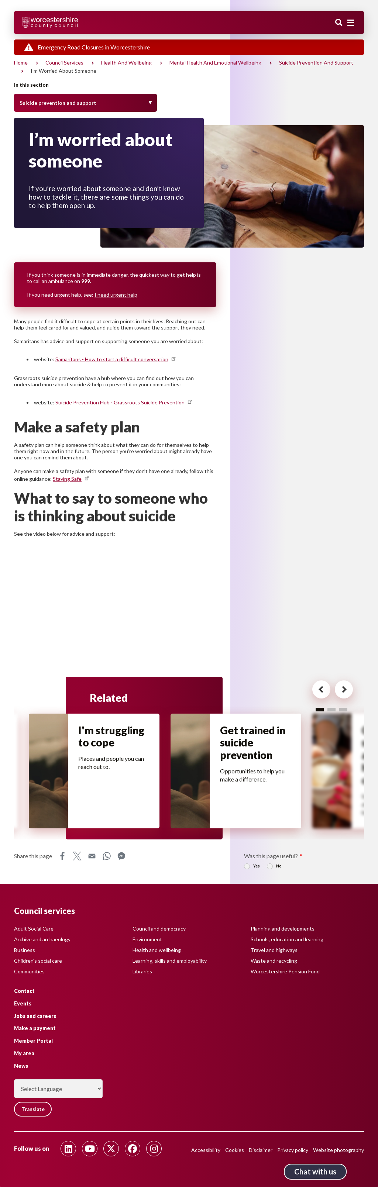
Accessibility (205, 1150)
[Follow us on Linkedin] (68, 1148)
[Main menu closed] (350, 22)
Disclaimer (260, 1150)
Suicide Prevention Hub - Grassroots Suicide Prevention (124, 402)
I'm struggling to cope (112, 737)
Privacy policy (292, 1150)
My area (24, 1053)
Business (24, 949)
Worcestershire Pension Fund (285, 971)
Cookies (234, 1150)
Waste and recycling (274, 960)
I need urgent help (115, 294)
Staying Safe (71, 479)
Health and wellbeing (126, 62)
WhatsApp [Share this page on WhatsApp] (106, 857)
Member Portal (33, 1041)
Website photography (338, 1150)
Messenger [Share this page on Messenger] (121, 857)
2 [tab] (331, 709)
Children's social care (38, 960)
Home (21, 62)
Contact (24, 990)
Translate (34, 1109)
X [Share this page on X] (77, 857)
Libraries (142, 971)
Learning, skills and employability (170, 960)
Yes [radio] (256, 867)
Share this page (33, 857)
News (21, 1065)
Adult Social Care (34, 928)
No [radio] (279, 867)
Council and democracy (159, 928)
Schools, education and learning (287, 939)
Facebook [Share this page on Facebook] (62, 857)
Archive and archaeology (42, 939)
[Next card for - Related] (339, 690)
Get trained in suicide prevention (253, 743)
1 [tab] (320, 709)
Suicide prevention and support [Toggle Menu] (58, 103)
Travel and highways (274, 949)
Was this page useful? (271, 857)
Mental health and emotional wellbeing (215, 62)
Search (338, 23)
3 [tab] (343, 709)
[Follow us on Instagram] (154, 1148)
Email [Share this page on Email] (91, 857)
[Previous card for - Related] (314, 690)
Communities (29, 971)
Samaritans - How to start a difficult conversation (116, 359)
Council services (64, 62)
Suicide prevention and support (316, 62)
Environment (147, 939)
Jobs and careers (35, 1015)
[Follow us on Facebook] (132, 1148)
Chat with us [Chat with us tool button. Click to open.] (315, 1171)
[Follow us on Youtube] (89, 1148)
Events (22, 1003)
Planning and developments (283, 928)
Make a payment (35, 1028)
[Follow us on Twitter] (111, 1148)
